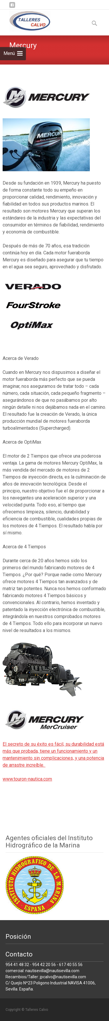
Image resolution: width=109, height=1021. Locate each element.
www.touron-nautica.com (27, 779)
